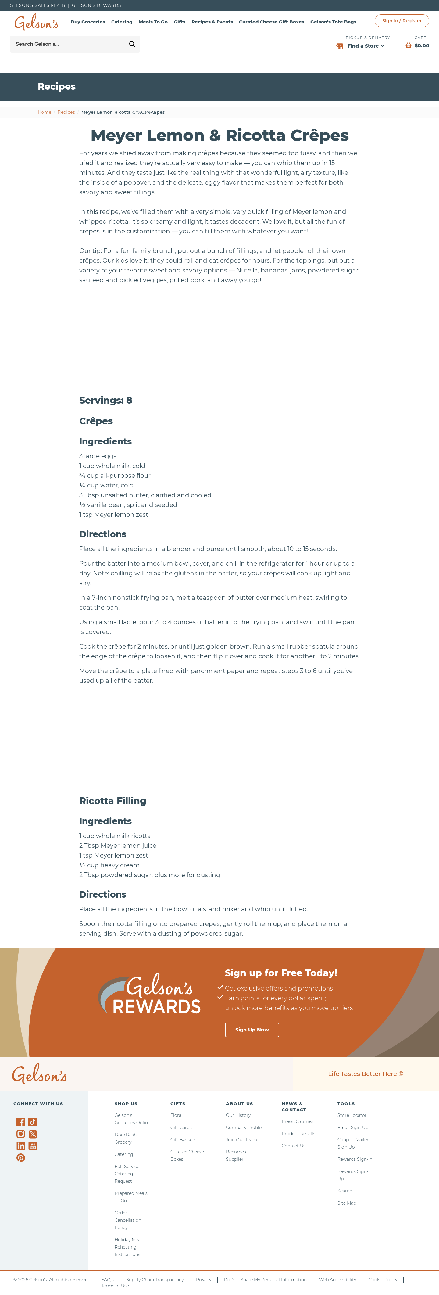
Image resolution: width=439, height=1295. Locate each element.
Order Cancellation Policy (128, 1220)
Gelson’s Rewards (96, 5)
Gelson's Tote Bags (333, 22)
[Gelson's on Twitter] (33, 1134)
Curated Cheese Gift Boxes (271, 22)
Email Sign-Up (352, 1127)
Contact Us (293, 1146)
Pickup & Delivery (368, 37)
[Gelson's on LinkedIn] (21, 1146)
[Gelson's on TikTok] (33, 1123)
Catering (122, 22)
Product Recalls (298, 1133)
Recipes (66, 112)
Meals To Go (153, 22)
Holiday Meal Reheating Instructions (128, 1247)
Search (344, 1191)
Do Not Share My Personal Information (265, 1279)
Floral (176, 1115)
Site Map (346, 1203)
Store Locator (352, 1115)
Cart (421, 37)
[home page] (36, 22)
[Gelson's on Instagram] (21, 1134)
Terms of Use (115, 1286)
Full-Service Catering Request (127, 1174)
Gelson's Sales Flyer (38, 5)
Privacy (203, 1279)
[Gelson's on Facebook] (21, 1122)
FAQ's (107, 1279)
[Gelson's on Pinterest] (21, 1157)
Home (44, 112)
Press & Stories (297, 1121)
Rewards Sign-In (354, 1159)
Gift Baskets (183, 1139)
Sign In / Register (402, 20)
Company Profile (244, 1127)
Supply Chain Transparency (155, 1279)
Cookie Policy (383, 1279)
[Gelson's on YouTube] (33, 1147)
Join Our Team (241, 1139)
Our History (238, 1115)
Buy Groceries (88, 22)
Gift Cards (181, 1127)
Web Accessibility (337, 1279)
